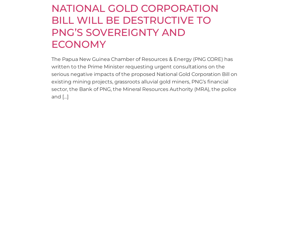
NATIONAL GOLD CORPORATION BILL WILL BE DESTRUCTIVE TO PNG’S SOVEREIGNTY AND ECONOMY (135, 26)
